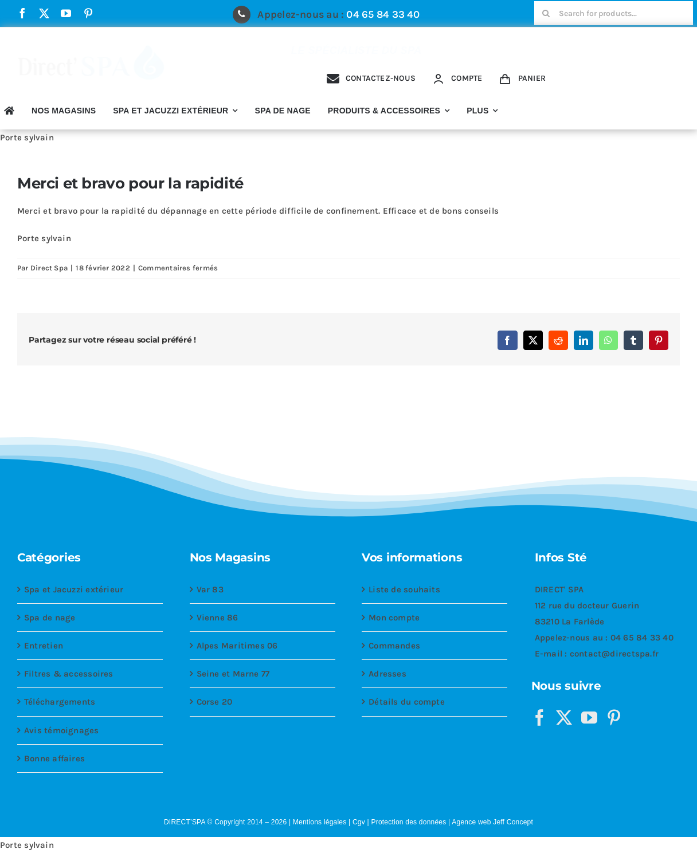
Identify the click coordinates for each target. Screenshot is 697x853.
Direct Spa (49, 268)
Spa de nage (49, 617)
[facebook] (22, 13)
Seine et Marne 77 (233, 674)
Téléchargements (59, 702)
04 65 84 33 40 (383, 14)
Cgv (359, 822)
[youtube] (66, 13)
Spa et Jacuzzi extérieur (73, 589)
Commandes (394, 645)
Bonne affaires (54, 758)
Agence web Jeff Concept (492, 822)
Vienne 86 (217, 617)
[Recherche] (546, 13)
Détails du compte (407, 702)
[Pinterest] (614, 718)
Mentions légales (320, 822)
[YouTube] (589, 718)
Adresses (387, 674)
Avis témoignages (61, 730)
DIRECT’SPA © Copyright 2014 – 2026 (225, 822)
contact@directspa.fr (614, 653)
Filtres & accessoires (68, 674)
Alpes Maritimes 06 (237, 645)
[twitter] (44, 13)
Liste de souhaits (404, 589)
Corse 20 (215, 702)
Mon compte (394, 617)
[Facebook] (539, 718)
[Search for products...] (613, 13)
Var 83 (210, 589)
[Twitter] (564, 718)
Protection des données (408, 822)
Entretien (43, 645)
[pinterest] (88, 13)
